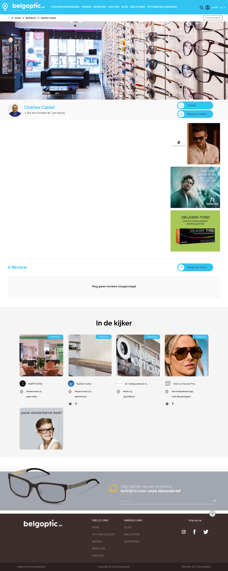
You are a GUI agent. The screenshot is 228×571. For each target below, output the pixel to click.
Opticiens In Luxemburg (162, 7)
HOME (95, 527)
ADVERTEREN (131, 541)
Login (211, 7)
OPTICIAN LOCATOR (103, 534)
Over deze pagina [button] (213, 18)
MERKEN (97, 541)
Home (18, 18)
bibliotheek (137, 7)
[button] (202, 7)
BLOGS (128, 527)
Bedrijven (100, 7)
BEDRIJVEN (98, 548)
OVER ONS (98, 555)
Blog (125, 7)
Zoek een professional (65, 7)
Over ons (113, 7)
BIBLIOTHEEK (131, 534)
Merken (86, 7)
